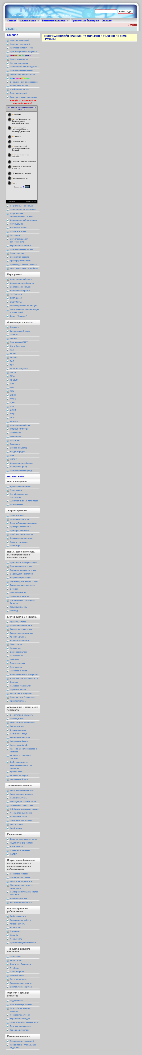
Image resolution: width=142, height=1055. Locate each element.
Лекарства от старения (21, 693)
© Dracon (11, 201)
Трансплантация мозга (21, 881)
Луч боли (14, 968)
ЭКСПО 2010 (16, 294)
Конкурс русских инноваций (23, 306)
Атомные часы (17, 847)
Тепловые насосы (18, 607)
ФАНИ (13, 410)
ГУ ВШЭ (14, 380)
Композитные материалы (22, 722)
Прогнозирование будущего (23, 52)
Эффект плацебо (18, 690)
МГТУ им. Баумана (19, 369)
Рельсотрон (15, 960)
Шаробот (14, 935)
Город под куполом (19, 1030)
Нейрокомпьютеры (19, 817)
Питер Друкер (16, 224)
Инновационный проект (21, 249)
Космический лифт (19, 745)
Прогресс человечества (21, 48)
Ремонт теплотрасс (19, 542)
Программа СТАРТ (19, 342)
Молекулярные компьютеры (23, 802)
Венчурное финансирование (24, 82)
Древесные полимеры (21, 487)
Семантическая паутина (21, 805)
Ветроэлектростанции (20, 578)
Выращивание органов (21, 625)
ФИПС (13, 399)
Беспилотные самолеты (21, 715)
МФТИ (13, 372)
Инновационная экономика (23, 210)
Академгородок (17, 452)
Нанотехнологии (27, 20)
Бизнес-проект (17, 253)
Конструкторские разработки (24, 268)
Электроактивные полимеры (24, 501)
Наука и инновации (19, 63)
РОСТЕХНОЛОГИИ (19, 429)
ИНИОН (13, 395)
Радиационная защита (20, 983)
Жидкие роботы (17, 924)
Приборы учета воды (20, 527)
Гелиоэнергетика (18, 593)
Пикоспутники (17, 719)
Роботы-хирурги (18, 916)
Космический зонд (19, 779)
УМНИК (13, 338)
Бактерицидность (18, 979)
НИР (12, 455)
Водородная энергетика (21, 574)
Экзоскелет (15, 956)
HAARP (13, 854)
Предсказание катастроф (22, 1041)
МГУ (12, 365)
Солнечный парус (18, 734)
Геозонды (14, 611)
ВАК (12, 406)
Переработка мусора (20, 1015)
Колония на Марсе (19, 775)
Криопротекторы (18, 701)
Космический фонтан (20, 738)
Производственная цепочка (23, 264)
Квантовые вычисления (21, 794)
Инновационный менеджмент (24, 67)
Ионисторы (15, 546)
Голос (27, 187)
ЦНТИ (12, 403)
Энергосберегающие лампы (23, 523)
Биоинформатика (18, 652)
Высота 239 (15, 928)
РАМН (13, 353)
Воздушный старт (18, 730)
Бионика (14, 682)
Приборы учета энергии (21, 534)
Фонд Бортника (17, 346)
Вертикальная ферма (20, 1026)
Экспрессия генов (18, 671)
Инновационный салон (21, 279)
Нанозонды (15, 648)
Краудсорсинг (16, 824)
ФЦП (12, 418)
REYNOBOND (16, 505)
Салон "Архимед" (18, 316)
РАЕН (12, 361)
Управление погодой (20, 1019)
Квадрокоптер (17, 726)
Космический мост (19, 741)
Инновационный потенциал (23, 220)
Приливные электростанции (23, 563)
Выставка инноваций (20, 287)
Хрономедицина (18, 637)
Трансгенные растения (21, 629)
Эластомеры (16, 490)
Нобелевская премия (20, 291)
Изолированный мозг (20, 878)
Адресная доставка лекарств (24, 678)
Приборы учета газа (19, 530)
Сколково (107, 20)
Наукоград (15, 440)
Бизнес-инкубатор (19, 448)
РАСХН (13, 29)
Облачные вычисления (21, 820)
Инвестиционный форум (22, 283)
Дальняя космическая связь (23, 839)
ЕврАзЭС (14, 421)
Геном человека (17, 663)
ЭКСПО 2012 (16, 298)
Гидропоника (16, 1001)
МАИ (12, 388)
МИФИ (13, 376)
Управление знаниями (20, 246)
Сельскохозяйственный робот (24, 1022)
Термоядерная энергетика (22, 585)
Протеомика (16, 667)
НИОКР (13, 459)
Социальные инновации (21, 206)
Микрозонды (16, 644)
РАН (12, 350)
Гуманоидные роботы (20, 920)
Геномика (14, 659)
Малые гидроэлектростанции (24, 581)
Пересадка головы (19, 874)
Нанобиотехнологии (19, 641)
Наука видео (16, 235)
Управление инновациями (22, 74)
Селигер (14, 335)
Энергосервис (17, 515)
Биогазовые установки (21, 1004)
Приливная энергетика (21, 566)
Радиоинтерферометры (21, 843)
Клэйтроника (16, 828)
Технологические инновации (24, 97)
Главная (11, 20)
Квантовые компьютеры (22, 790)
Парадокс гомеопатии (20, 686)
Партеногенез (16, 656)
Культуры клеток (18, 622)
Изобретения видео (19, 89)
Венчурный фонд (18, 467)
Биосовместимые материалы (24, 675)
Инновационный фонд (21, 470)
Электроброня (17, 972)
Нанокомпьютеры (18, 798)
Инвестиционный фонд (21, 463)
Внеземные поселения (53, 20)
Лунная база (16, 772)
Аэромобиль (16, 939)
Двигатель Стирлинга (20, 964)
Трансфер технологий (20, 261)
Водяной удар (17, 975)
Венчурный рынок (19, 85)
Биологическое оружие (21, 987)
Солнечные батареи (19, 596)
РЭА (12, 384)
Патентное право (18, 231)
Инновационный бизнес (21, 70)
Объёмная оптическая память (24, 809)
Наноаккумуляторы (19, 519)
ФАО (12, 414)
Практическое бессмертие (85, 20)
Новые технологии (19, 59)
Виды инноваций (18, 93)
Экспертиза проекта (19, 257)
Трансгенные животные (21, 633)
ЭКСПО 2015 (16, 302)
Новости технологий (20, 44)
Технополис (15, 437)
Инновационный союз (20, 425)
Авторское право (18, 228)
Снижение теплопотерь (21, 538)
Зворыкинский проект (20, 331)
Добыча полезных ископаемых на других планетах (21, 765)
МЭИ (12, 391)
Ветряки (14, 589)
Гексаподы (15, 931)
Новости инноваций (19, 40)
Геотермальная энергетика (23, 570)
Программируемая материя (23, 943)
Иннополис (15, 433)
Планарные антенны (20, 850)
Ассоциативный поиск (21, 813)
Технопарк (15, 444)
